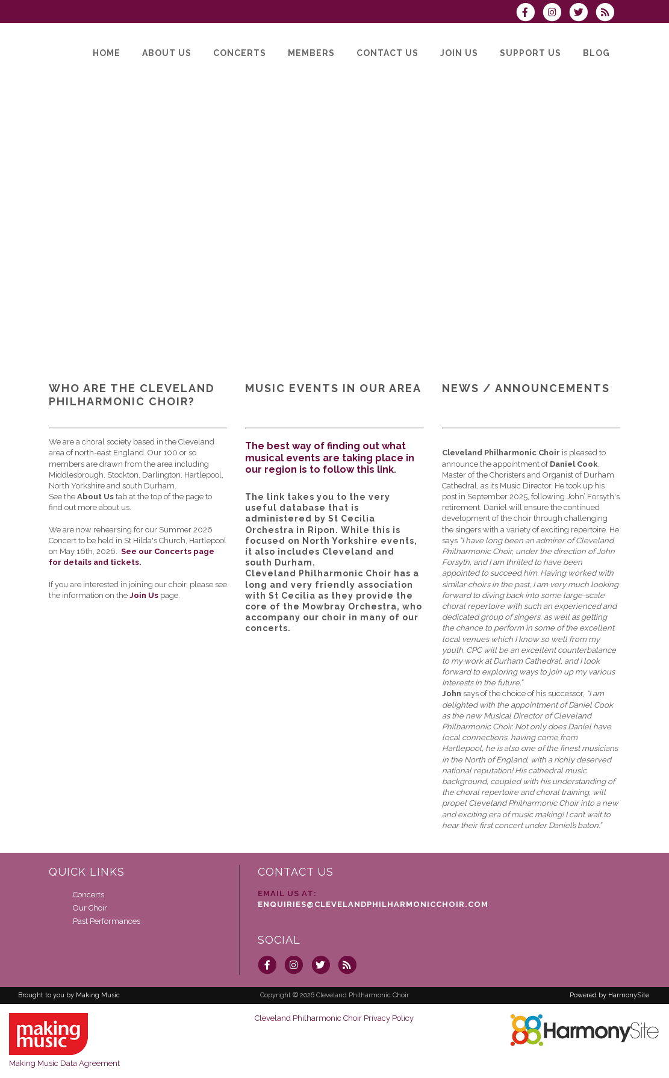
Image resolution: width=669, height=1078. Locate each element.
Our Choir (90, 907)
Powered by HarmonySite (609, 995)
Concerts (88, 894)
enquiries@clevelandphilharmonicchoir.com (373, 904)
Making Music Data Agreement (64, 1063)
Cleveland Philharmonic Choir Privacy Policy (334, 1018)
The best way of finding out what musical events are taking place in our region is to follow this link (329, 457)
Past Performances (106, 921)
